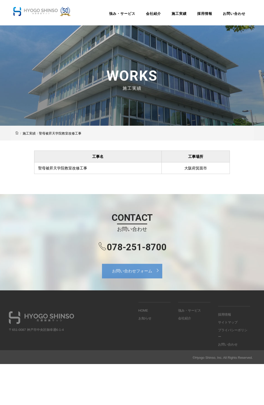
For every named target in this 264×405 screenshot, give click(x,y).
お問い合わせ (234, 14)
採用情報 (204, 14)
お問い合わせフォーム (137, 275)
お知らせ (144, 325)
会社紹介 (153, 14)
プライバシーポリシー (232, 347)
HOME (143, 317)
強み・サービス (122, 14)
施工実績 (179, 14)
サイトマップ (228, 336)
